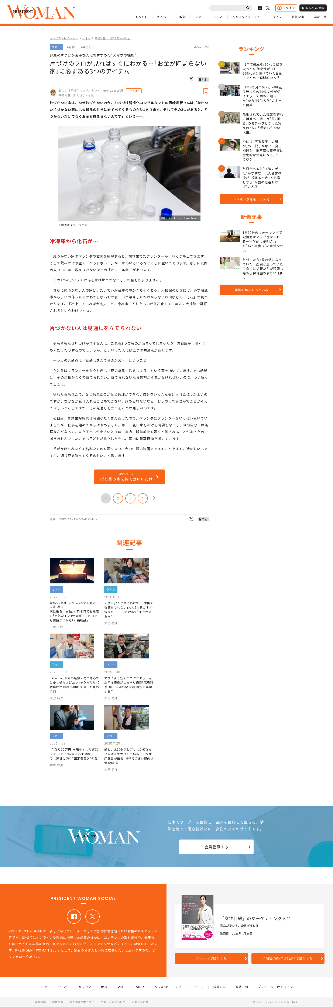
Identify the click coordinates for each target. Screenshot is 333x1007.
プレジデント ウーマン (64, 38)
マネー (200, 17)
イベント (141, 17)
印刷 (204, 79)
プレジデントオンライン (275, 987)
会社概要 (40, 1002)
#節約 (71, 47)
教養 (182, 17)
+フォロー (133, 90)
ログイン (286, 8)
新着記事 (298, 17)
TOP (43, 987)
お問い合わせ (140, 1002)
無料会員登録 (313, 8)
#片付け (86, 47)
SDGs (218, 17)
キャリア (163, 17)
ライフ (277, 17)
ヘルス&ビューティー (247, 17)
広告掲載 (57, 1002)
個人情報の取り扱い (82, 1002)
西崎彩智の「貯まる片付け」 (112, 38)
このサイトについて (113, 1002)
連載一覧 (320, 17)
